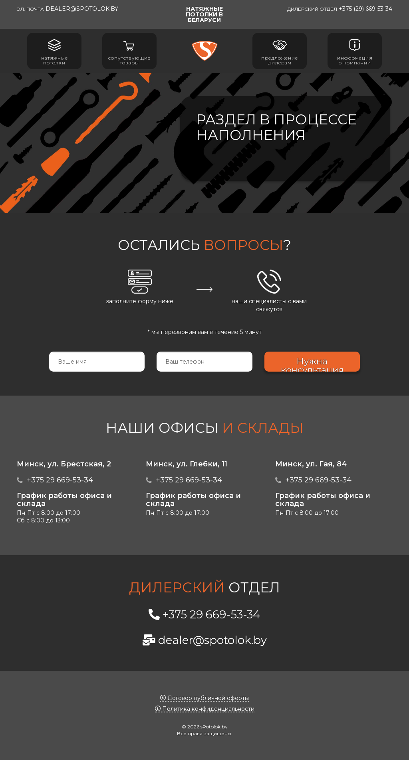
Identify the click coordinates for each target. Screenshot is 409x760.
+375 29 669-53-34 (60, 479)
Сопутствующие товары (129, 51)
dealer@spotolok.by (67, 8)
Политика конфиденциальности (204, 709)
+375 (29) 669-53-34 (339, 8)
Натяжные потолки (54, 51)
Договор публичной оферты (204, 698)
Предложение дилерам (279, 51)
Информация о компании (355, 51)
